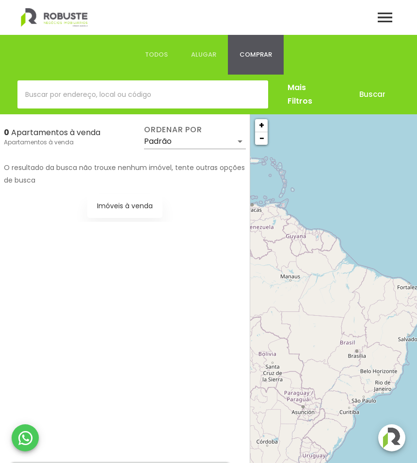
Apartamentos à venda (39, 142)
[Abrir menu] (385, 17)
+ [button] (261, 125)
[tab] (156, 55)
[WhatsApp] (25, 437)
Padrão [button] (158, 141)
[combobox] (142, 94)
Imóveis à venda (125, 206)
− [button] (261, 138)
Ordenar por (173, 130)
